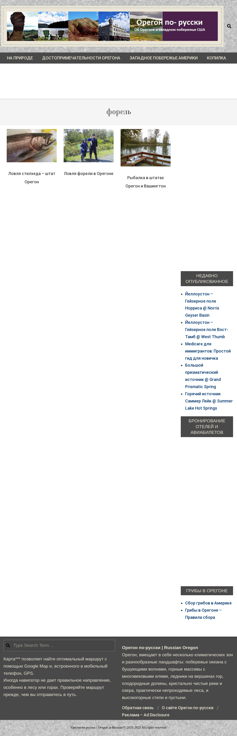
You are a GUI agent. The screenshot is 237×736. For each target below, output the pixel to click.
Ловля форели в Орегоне (88, 173)
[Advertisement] (118, 85)
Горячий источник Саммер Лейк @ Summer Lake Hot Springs (209, 401)
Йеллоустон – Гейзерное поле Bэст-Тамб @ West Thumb (206, 329)
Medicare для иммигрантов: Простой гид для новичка (208, 351)
